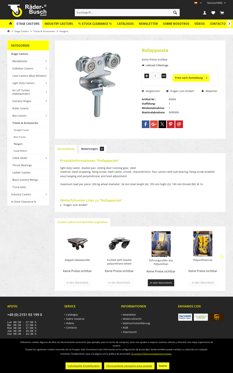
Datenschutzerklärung (136, 323)
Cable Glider (19, 158)
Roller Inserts (20, 108)
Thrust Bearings (22, 165)
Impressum (130, 332)
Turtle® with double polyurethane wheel (119, 261)
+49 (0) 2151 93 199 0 (24, 314)
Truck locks (19, 187)
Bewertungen (92, 149)
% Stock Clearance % (23, 201)
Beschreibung (66, 149)
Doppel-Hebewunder (77, 260)
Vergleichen (151, 91)
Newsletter (148, 24)
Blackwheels (19, 61)
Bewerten (209, 91)
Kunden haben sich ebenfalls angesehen (83, 222)
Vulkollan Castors (22, 68)
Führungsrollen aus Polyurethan (161, 262)
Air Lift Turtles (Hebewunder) (21, 92)
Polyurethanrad (202, 260)
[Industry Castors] (59, 23)
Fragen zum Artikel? (180, 91)
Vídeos (199, 24)
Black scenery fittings (25, 179)
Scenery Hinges (21, 101)
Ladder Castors (21, 172)
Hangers (18, 143)
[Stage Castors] (28, 23)
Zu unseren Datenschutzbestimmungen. (151, 353)
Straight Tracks (21, 130)
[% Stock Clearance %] (95, 23)
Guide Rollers (20, 150)
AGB (125, 327)
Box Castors (19, 115)
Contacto (218, 24)
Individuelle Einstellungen (84, 366)
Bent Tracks (20, 136)
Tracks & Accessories (25, 123)
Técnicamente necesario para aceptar (129, 366)
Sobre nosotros (176, 24)
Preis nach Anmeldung (191, 77)
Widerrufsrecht (132, 319)
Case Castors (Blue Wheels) (28, 75)
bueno (163, 366)
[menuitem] (215, 3)
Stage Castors (19, 54)
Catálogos (125, 24)
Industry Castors (21, 194)
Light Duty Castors (23, 83)
